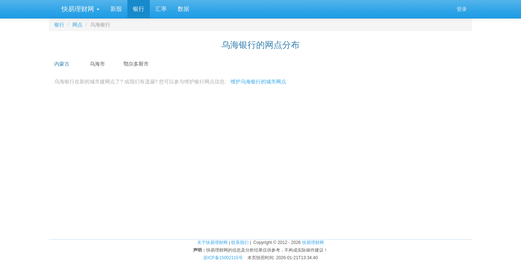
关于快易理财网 (212, 242)
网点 (77, 25)
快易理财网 (79, 9)
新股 (116, 9)
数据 (183, 9)
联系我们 (240, 242)
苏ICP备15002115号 (223, 257)
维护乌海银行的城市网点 (258, 81)
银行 (138, 9)
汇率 (161, 9)
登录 (462, 9)
